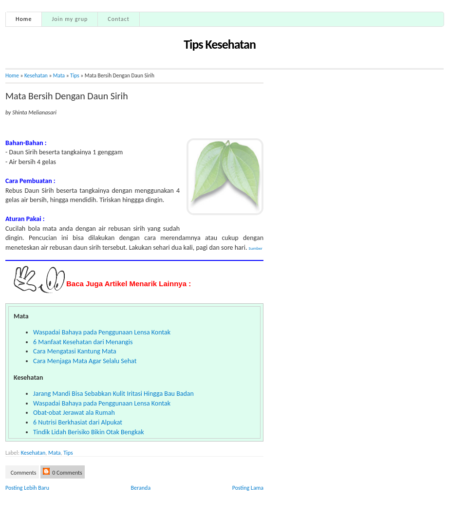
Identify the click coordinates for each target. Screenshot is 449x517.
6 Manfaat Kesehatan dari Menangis (82, 342)
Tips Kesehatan (220, 44)
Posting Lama (247, 487)
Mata (54, 452)
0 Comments (62, 472)
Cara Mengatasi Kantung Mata (74, 351)
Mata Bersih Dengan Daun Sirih (66, 96)
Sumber (255, 248)
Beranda (141, 487)
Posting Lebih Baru (27, 487)
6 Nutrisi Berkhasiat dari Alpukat (77, 422)
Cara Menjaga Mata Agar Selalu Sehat (84, 361)
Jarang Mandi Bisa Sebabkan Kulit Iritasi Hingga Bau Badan (113, 393)
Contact (119, 19)
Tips (74, 75)
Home (24, 19)
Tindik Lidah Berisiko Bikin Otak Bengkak (88, 432)
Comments (23, 472)
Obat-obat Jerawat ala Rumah (74, 412)
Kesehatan (36, 75)
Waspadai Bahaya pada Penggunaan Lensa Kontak (101, 332)
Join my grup (70, 19)
